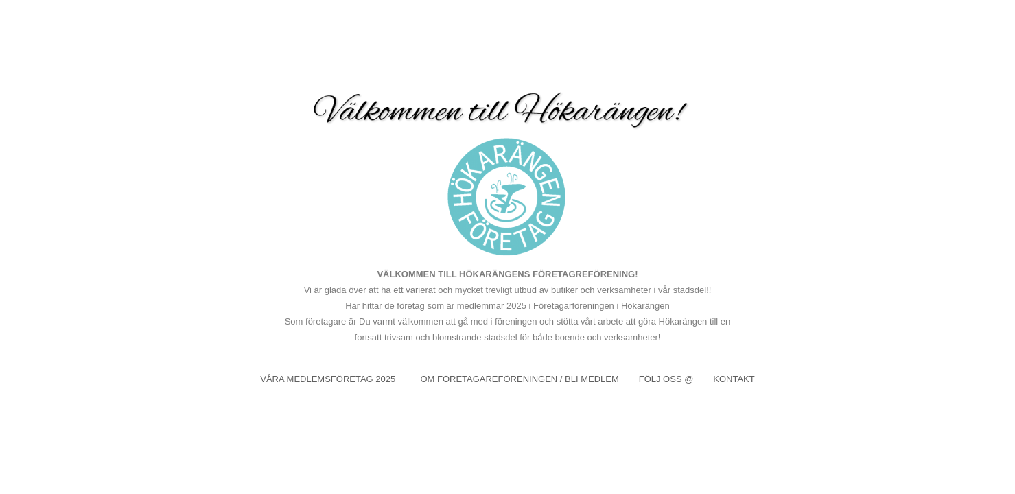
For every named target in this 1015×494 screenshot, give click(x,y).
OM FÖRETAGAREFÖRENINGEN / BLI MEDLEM (519, 379)
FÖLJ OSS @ (666, 379)
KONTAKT (733, 379)
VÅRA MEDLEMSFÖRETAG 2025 (329, 379)
